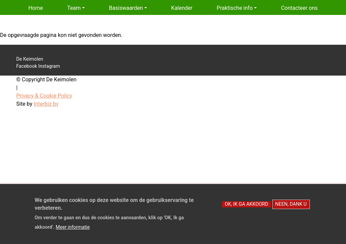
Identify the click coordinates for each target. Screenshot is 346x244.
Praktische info (234, 8)
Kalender (182, 8)
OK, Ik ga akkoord (246, 207)
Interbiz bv (46, 104)
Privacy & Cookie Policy (44, 96)
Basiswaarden (126, 8)
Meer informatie (73, 230)
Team (74, 8)
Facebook (26, 66)
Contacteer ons (299, 8)
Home (35, 8)
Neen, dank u (291, 207)
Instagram (49, 66)
